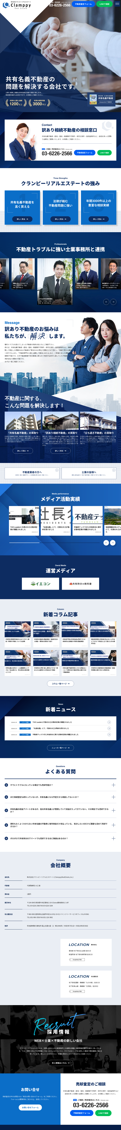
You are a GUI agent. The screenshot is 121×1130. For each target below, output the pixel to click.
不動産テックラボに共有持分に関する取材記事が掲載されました (87, 528)
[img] (106, 302)
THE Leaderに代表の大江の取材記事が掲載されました (23, 528)
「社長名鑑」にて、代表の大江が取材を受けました (55, 528)
